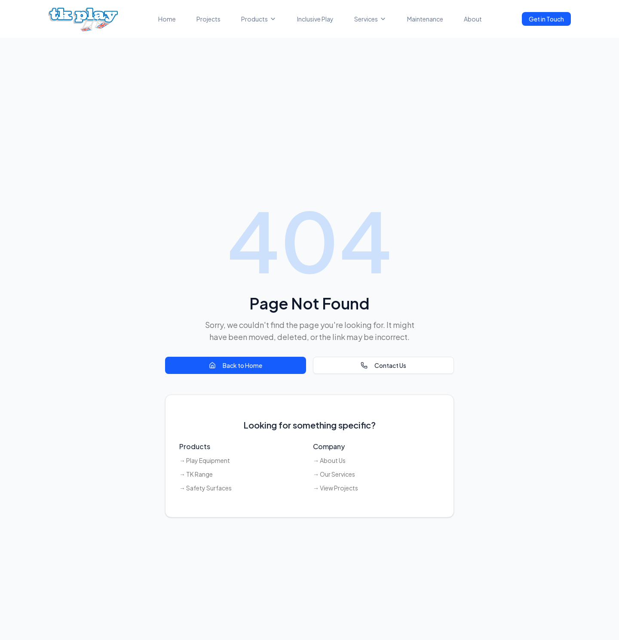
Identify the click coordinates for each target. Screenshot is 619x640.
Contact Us (383, 365)
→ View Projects (335, 488)
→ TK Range (196, 474)
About (473, 19)
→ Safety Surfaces (205, 488)
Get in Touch (546, 19)
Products (258, 19)
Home (167, 19)
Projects (208, 19)
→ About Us (329, 460)
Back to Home (235, 365)
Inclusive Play (315, 19)
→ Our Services (334, 474)
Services (370, 19)
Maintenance (425, 19)
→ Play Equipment (204, 460)
